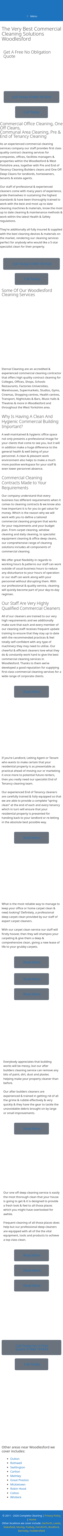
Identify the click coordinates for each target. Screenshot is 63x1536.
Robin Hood (18, 1489)
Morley (20, 1527)
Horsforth (41, 1527)
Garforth (47, 1523)
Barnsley (23, 1530)
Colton (14, 1493)
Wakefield (9, 1527)
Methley (15, 1476)
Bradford (53, 1527)
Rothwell (16, 1463)
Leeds (56, 1523)
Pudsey (30, 1527)
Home (32, 1519)
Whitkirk (15, 1497)
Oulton (14, 1459)
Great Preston (19, 1480)
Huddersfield (37, 1530)
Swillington (17, 1467)
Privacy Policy (53, 1515)
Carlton (15, 1471)
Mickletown (18, 1484)
